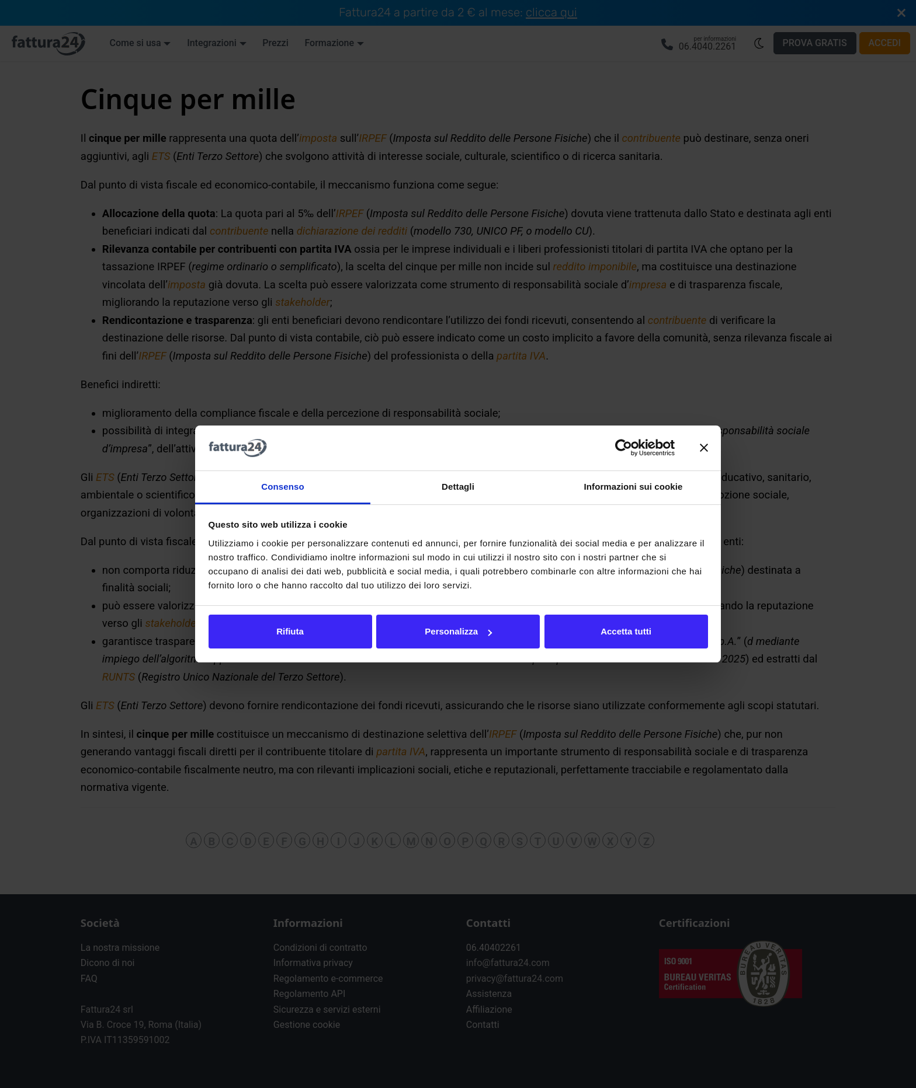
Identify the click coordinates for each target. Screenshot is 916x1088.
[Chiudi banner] (704, 448)
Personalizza (458, 631)
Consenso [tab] (282, 486)
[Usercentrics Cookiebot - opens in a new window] (623, 448)
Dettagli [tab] (458, 486)
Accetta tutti (626, 631)
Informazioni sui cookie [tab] (633, 486)
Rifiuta (290, 631)
